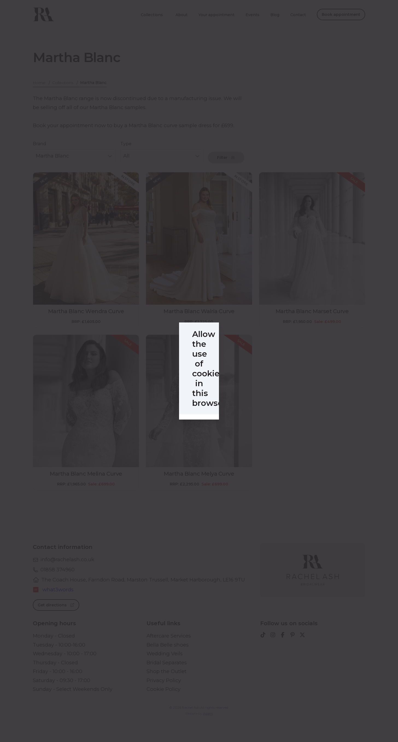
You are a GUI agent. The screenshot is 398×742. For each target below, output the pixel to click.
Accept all (232, 423)
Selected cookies (175, 423)
